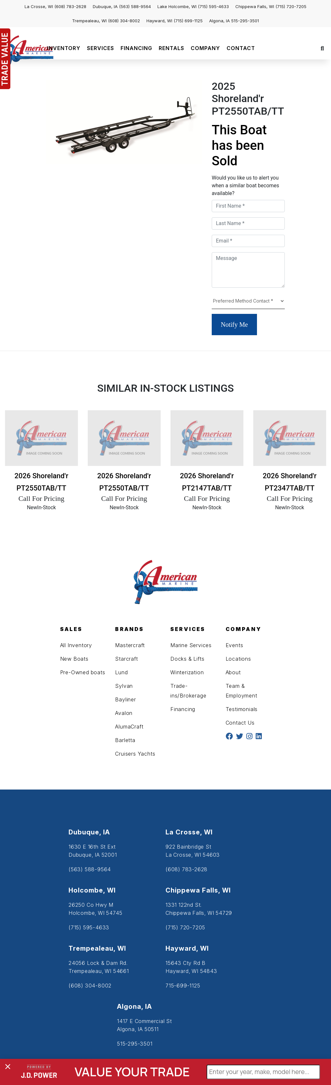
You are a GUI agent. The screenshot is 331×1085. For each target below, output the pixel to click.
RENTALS (171, 48)
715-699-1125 (183, 985)
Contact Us (240, 722)
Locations (238, 659)
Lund (121, 672)
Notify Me (234, 324)
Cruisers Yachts (135, 753)
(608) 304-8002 (124, 20)
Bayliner (125, 699)
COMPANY (205, 48)
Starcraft (126, 659)
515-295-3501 (245, 20)
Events (234, 645)
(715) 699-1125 (188, 20)
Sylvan (124, 686)
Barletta (125, 740)
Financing (182, 709)
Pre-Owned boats (82, 672)
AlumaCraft (129, 726)
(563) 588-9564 (135, 6)
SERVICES (100, 48)
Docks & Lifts (187, 659)
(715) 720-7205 (290, 6)
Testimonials (242, 709)
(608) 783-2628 (70, 6)
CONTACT (241, 48)
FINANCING (136, 48)
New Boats (74, 659)
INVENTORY (63, 48)
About (233, 672)
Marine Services (191, 645)
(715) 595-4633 (213, 6)
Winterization (187, 672)
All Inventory (76, 645)
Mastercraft (130, 645)
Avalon (124, 713)
